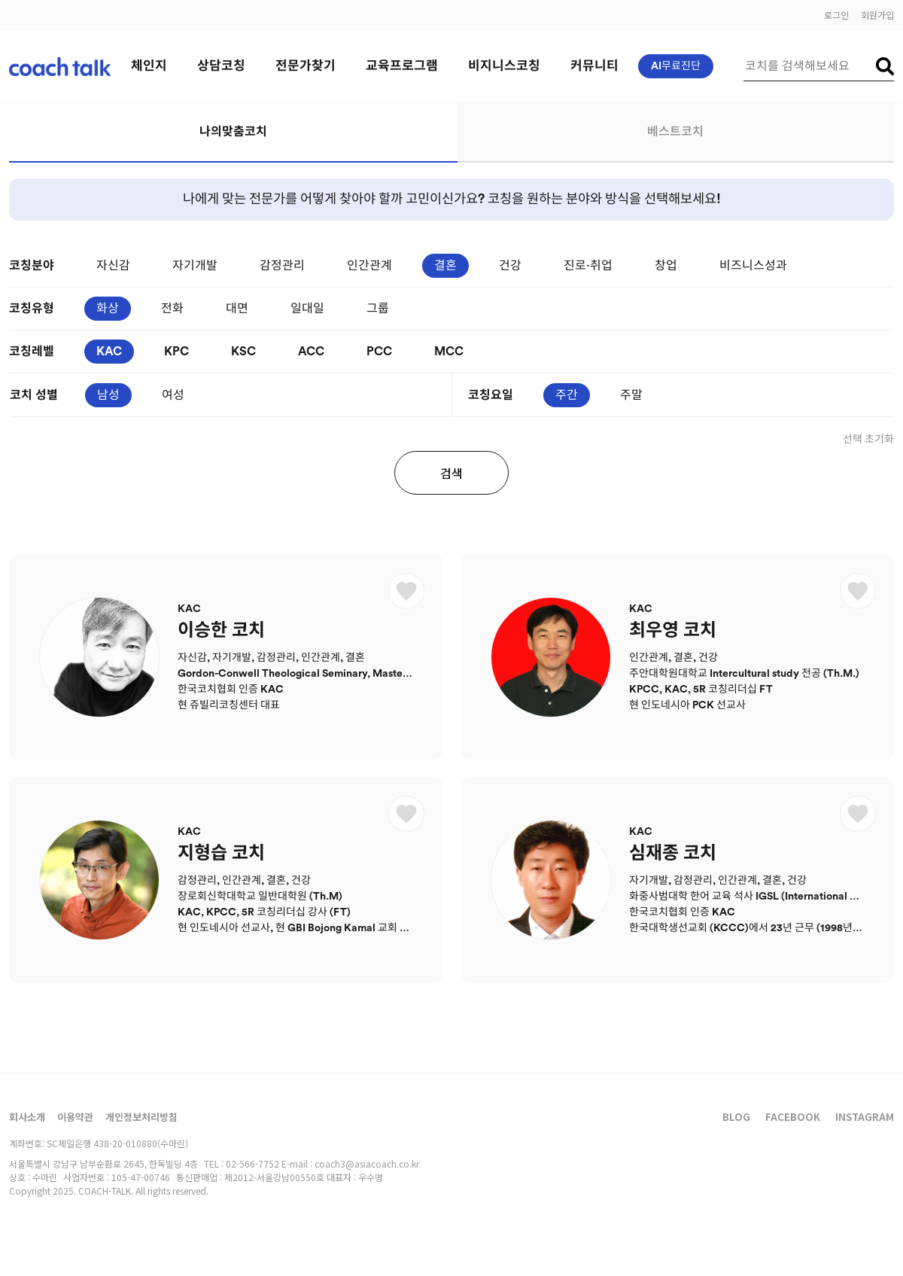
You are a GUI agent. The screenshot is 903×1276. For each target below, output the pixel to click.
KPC (176, 352)
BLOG (736, 1117)
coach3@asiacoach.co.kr (367, 1163)
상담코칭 (221, 65)
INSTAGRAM (864, 1117)
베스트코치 (675, 132)
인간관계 (369, 266)
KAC (109, 352)
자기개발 (194, 266)
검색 (451, 473)
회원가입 (877, 14)
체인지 (149, 65)
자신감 (113, 266)
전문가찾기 (305, 65)
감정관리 (282, 266)
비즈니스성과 (753, 266)
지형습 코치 (221, 854)
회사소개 (27, 1117)
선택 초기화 (868, 439)
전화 (172, 309)
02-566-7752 (252, 1163)
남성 (108, 395)
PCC (379, 352)
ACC (311, 352)
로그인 (836, 14)
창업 (666, 266)
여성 (173, 395)
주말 (631, 395)
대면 (237, 309)
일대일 (307, 309)
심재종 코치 (672, 854)
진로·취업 (588, 266)
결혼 (445, 266)
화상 (107, 309)
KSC (243, 352)
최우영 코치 (672, 631)
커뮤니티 (594, 65)
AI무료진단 (676, 66)
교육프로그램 (402, 65)
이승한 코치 (221, 631)
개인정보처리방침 (141, 1117)
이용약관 (75, 1117)
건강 (510, 266)
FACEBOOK (792, 1117)
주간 (566, 395)
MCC (449, 352)
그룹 (377, 309)
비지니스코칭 (504, 65)
